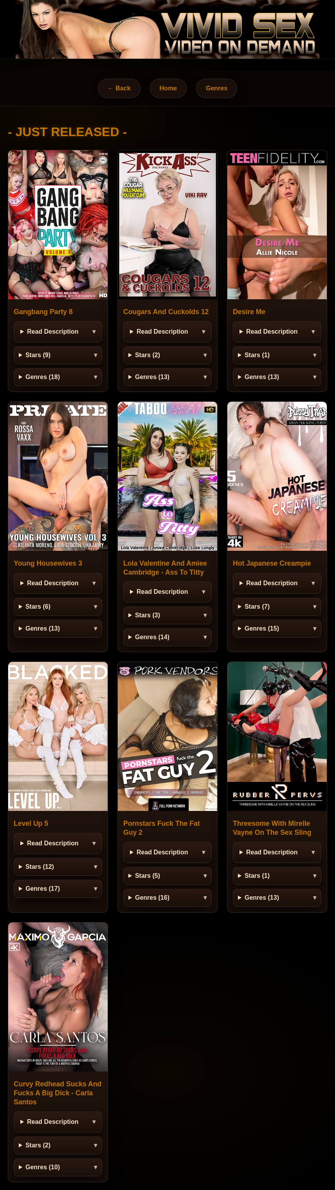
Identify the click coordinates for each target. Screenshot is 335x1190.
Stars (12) (39, 866)
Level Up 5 (31, 823)
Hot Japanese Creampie (272, 563)
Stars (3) (147, 615)
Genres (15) (262, 628)
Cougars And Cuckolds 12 (166, 312)
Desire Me (249, 312)
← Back (119, 88)
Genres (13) (152, 377)
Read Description (53, 331)
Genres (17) (42, 888)
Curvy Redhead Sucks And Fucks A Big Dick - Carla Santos (57, 1093)
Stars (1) (257, 355)
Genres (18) (42, 377)
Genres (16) (152, 897)
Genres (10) (42, 1167)
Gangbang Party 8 (43, 312)
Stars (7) (257, 606)
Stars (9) (37, 355)
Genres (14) (152, 637)
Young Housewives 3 (48, 563)
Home (168, 88)
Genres (216, 88)
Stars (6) (37, 606)
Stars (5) (147, 875)
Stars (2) (147, 355)
